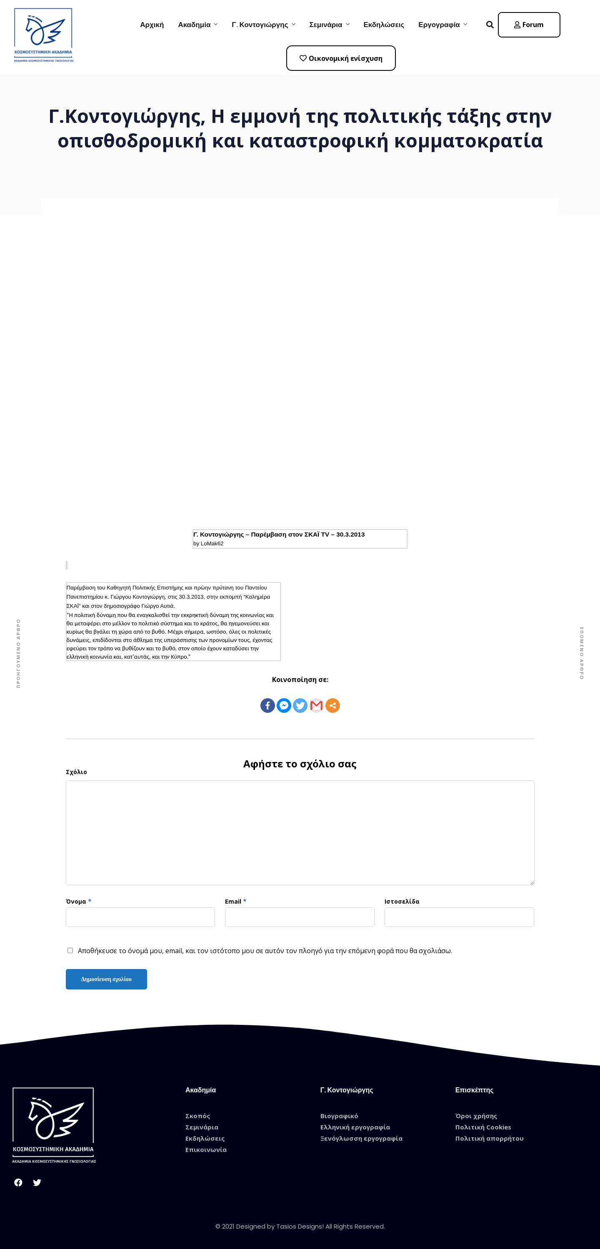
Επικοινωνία (206, 1149)
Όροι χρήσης (476, 1116)
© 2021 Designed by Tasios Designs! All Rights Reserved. (300, 1226)
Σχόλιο (76, 772)
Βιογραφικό (339, 1116)
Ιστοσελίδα (402, 901)
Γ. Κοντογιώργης (260, 24)
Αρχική (152, 24)
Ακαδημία (194, 24)
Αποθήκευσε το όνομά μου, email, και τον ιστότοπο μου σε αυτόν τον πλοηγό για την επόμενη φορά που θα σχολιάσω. (265, 950)
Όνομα (76, 901)
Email (233, 901)
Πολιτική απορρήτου (489, 1138)
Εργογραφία (439, 24)
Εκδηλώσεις (384, 24)
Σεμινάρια (326, 24)
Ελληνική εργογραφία (355, 1127)
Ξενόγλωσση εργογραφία (361, 1138)
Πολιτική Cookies (483, 1127)
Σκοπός (197, 1116)
